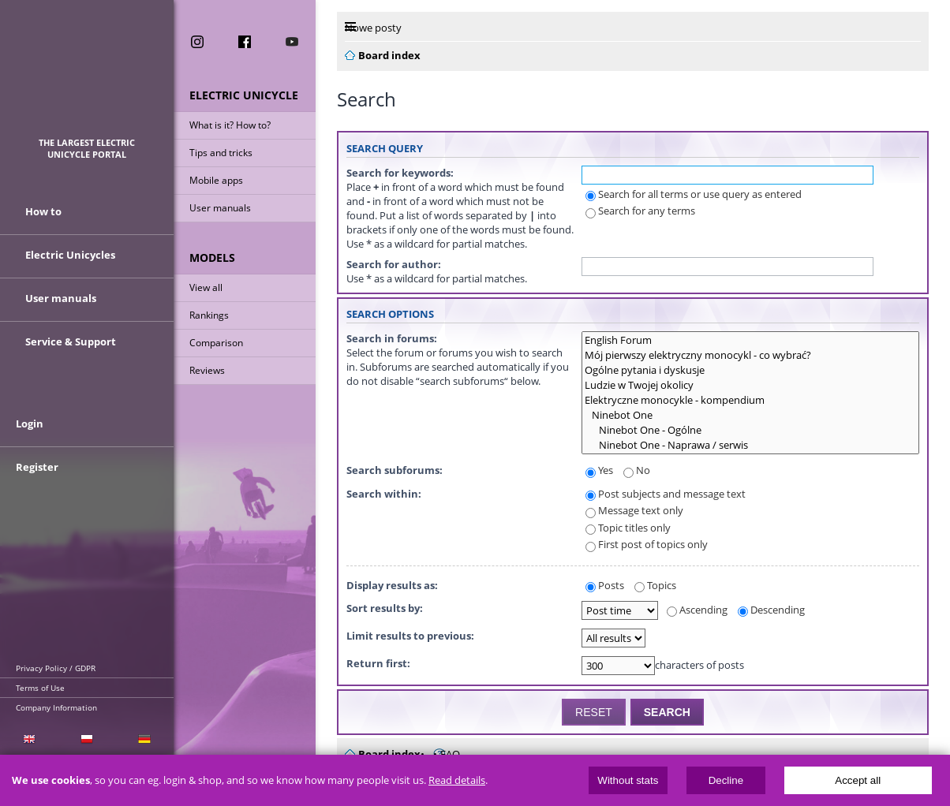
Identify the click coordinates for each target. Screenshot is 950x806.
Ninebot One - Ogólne (750, 430)
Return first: (378, 663)
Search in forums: (391, 338)
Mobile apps (216, 180)
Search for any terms (640, 210)
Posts (604, 585)
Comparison (216, 342)
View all (206, 287)
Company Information (56, 707)
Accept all (858, 780)
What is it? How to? (230, 125)
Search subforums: (394, 470)
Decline (726, 780)
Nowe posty (373, 28)
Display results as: (392, 585)
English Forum (750, 340)
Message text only (634, 510)
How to (43, 211)
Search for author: (393, 264)
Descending (771, 610)
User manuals (220, 208)
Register (37, 467)
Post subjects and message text (665, 494)
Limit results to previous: (410, 636)
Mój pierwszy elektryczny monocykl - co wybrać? (750, 355)
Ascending (697, 610)
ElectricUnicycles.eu (87, 76)
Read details (456, 780)
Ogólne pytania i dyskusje (750, 370)
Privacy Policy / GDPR (55, 668)
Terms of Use (40, 687)
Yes (599, 470)
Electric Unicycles (70, 255)
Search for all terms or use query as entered (693, 194)
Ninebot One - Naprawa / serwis (750, 445)
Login (29, 423)
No (636, 470)
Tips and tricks (220, 152)
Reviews (207, 370)
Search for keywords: (400, 173)
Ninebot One (750, 415)
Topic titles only (628, 528)
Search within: (383, 494)
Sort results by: (384, 608)
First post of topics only (646, 544)
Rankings (209, 315)
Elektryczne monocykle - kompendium (750, 400)
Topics (655, 585)
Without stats (627, 780)
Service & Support (70, 341)
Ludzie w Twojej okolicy (750, 385)
